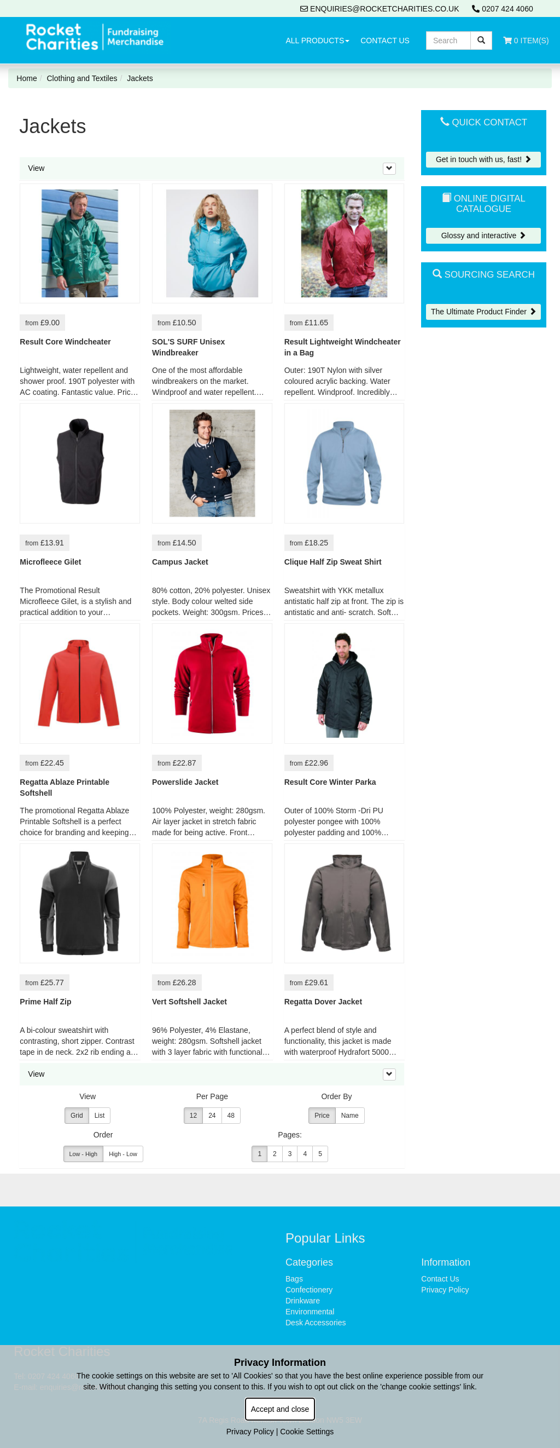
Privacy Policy (445, 1289)
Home (26, 78)
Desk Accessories (315, 1322)
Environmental (310, 1311)
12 (193, 1115)
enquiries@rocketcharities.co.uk (379, 8)
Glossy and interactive (484, 235)
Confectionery (308, 1289)
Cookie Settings (307, 1431)
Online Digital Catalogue (484, 203)
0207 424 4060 (502, 8)
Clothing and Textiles (82, 78)
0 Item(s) (526, 40)
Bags (294, 1278)
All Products (317, 40)
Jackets (140, 78)
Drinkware (302, 1300)
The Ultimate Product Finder (483, 311)
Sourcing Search (484, 274)
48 (231, 1115)
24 (211, 1115)
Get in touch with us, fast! (484, 159)
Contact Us (385, 40)
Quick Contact (483, 122)
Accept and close (280, 1409)
